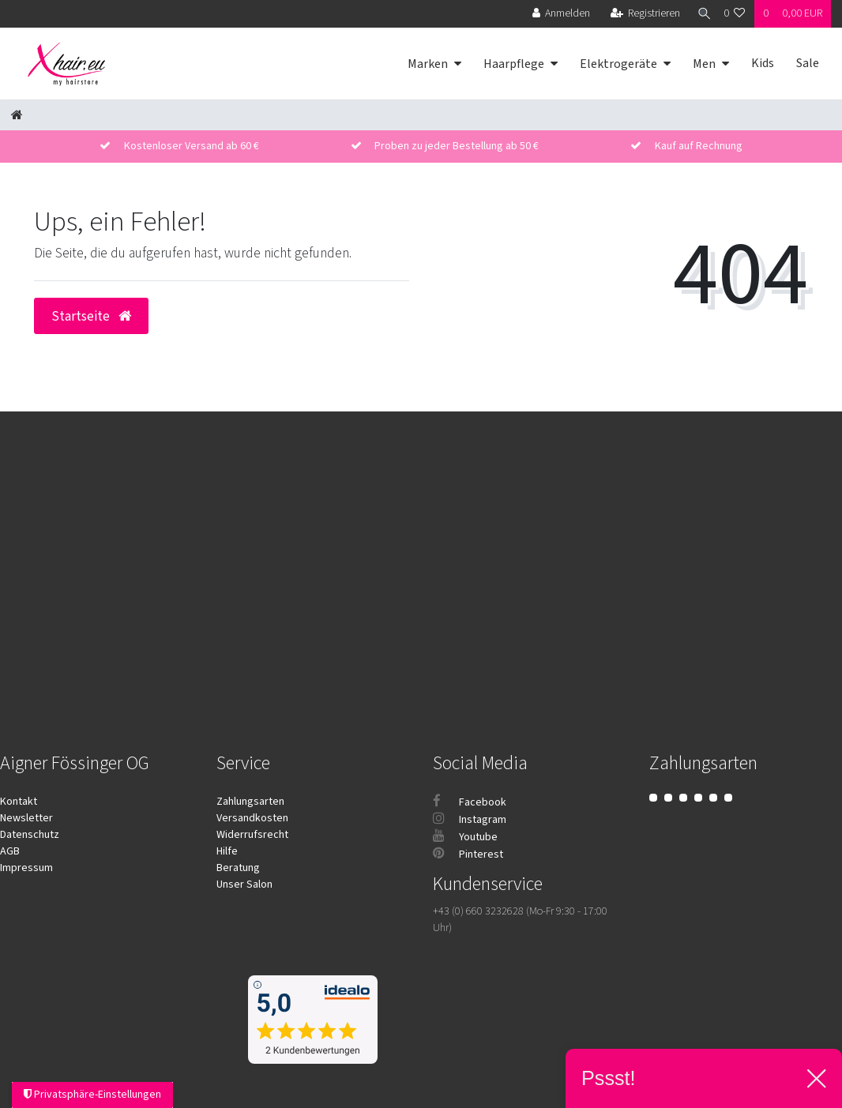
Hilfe (227, 851)
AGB (10, 851)
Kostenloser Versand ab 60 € (191, 146)
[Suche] (699, 14)
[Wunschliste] (734, 14)
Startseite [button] (91, 316)
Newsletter (26, 818)
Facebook (469, 802)
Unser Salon (244, 884)
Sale (807, 63)
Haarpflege (513, 64)
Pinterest (468, 854)
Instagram (469, 820)
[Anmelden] (555, 14)
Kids (762, 63)
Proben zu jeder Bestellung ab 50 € (456, 146)
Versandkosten (252, 818)
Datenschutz (29, 835)
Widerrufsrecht (252, 835)
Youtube (465, 837)
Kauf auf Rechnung (698, 146)
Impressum (26, 868)
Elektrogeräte (618, 64)
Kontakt (18, 801)
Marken (428, 64)
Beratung (238, 868)
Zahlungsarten (250, 801)
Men (704, 64)
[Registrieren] (639, 14)
